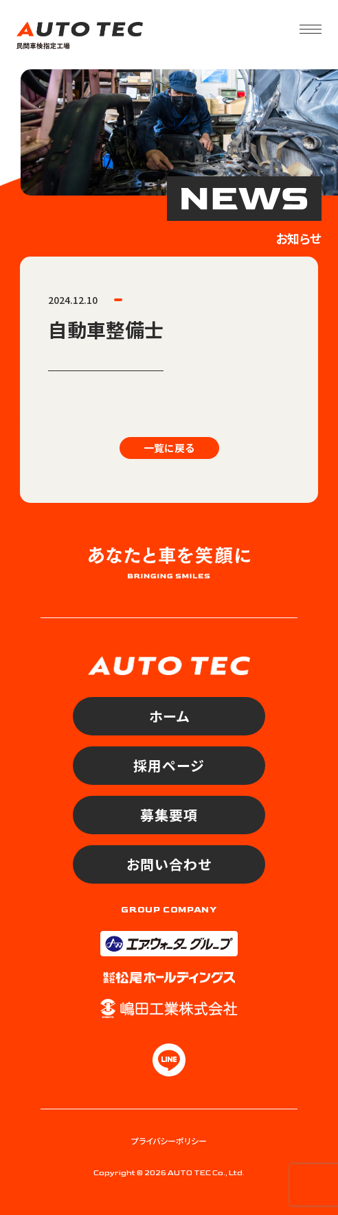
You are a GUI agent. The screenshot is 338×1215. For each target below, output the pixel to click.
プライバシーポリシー (169, 1140)
